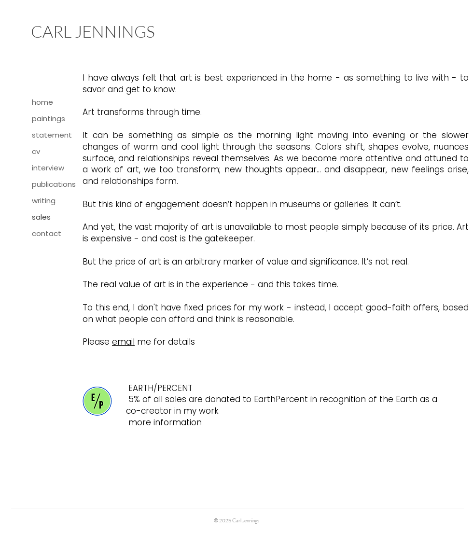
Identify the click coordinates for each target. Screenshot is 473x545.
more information (165, 422)
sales (41, 217)
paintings (48, 118)
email (123, 342)
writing (44, 201)
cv (36, 151)
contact (46, 233)
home (42, 102)
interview (48, 168)
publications (54, 184)
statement (52, 135)
